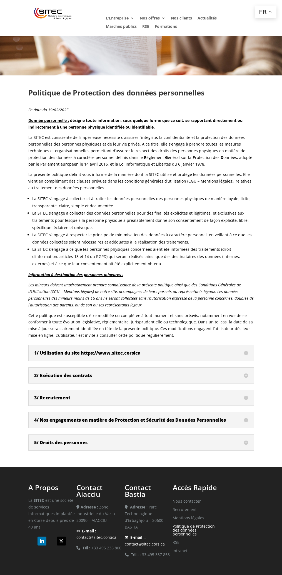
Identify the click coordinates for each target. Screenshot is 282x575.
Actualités (207, 18)
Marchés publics (121, 26)
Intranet (180, 551)
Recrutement (185, 510)
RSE (145, 26)
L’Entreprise (117, 18)
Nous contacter (187, 501)
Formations (166, 26)
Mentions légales (188, 518)
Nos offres (150, 18)
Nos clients (181, 18)
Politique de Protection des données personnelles (194, 530)
